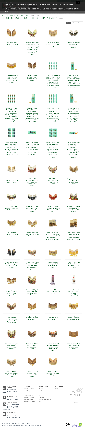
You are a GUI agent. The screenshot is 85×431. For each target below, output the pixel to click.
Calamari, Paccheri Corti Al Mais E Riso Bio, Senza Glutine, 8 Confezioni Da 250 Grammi (11, 79)
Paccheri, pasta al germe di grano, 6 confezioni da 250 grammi (11, 292)
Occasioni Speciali (28, 395)
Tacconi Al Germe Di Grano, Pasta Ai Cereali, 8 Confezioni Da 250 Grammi (11, 374)
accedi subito (75, 402)
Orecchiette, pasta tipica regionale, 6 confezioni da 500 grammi (53, 264)
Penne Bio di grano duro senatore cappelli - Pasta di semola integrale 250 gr (73, 292)
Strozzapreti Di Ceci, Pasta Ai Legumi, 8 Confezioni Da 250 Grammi (32, 346)
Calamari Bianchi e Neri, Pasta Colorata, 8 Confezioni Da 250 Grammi (73, 45)
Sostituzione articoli (11, 387)
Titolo (74, 23)
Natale (32, 14)
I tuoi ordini (56, 391)
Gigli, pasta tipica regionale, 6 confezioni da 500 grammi (11, 234)
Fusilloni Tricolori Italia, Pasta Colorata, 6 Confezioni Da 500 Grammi (73, 209)
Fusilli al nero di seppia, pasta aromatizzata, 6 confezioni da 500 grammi (32, 209)
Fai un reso (41, 397)
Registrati (56, 388)
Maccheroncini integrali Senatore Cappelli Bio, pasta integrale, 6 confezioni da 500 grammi (32, 265)
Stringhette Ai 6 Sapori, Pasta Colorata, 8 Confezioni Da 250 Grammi (11, 346)
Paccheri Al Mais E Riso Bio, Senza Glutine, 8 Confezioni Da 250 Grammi (73, 264)
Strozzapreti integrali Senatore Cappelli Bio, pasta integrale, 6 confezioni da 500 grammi (53, 347)
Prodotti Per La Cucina (29, 401)
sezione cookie (33, 6)
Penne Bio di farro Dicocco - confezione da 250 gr (53, 291)
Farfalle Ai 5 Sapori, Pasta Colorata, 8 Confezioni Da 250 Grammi (53, 181)
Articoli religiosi (23, 14)
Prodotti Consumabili (29, 397)
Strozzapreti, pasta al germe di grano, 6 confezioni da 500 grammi (73, 346)
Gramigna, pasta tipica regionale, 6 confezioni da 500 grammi (32, 234)
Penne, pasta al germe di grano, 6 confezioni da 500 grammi (32, 317)
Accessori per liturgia (10, 14)
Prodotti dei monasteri (69, 14)
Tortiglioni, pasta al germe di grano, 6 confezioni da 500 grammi (32, 374)
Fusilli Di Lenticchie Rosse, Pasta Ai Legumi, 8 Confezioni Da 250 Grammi (53, 209)
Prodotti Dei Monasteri (29, 399)
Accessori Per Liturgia (29, 388)
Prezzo (80, 23)
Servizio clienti (12, 403)
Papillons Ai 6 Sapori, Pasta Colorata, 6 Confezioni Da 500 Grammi (32, 292)
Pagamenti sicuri (13, 396)
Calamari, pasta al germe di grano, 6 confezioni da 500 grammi (32, 78)
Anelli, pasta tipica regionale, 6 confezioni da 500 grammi (11, 44)
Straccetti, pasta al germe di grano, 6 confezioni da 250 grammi (53, 318)
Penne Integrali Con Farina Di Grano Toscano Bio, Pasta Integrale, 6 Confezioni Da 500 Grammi (11, 319)
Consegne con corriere (12, 413)
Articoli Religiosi (27, 391)
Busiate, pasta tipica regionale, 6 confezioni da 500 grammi (53, 44)
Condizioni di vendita (44, 391)
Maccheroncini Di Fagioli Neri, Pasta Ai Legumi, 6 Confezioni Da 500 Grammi (11, 264)
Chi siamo (41, 388)
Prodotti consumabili (54, 14)
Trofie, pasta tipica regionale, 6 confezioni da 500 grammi (53, 373)
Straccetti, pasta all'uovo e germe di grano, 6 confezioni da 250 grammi (73, 318)
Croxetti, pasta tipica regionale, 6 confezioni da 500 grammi (11, 180)
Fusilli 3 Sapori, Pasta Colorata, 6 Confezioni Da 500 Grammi (11, 208)
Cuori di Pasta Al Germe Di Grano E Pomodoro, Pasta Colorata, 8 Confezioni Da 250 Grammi (32, 182)
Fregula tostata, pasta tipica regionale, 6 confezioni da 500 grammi (73, 181)
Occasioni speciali (41, 14)
